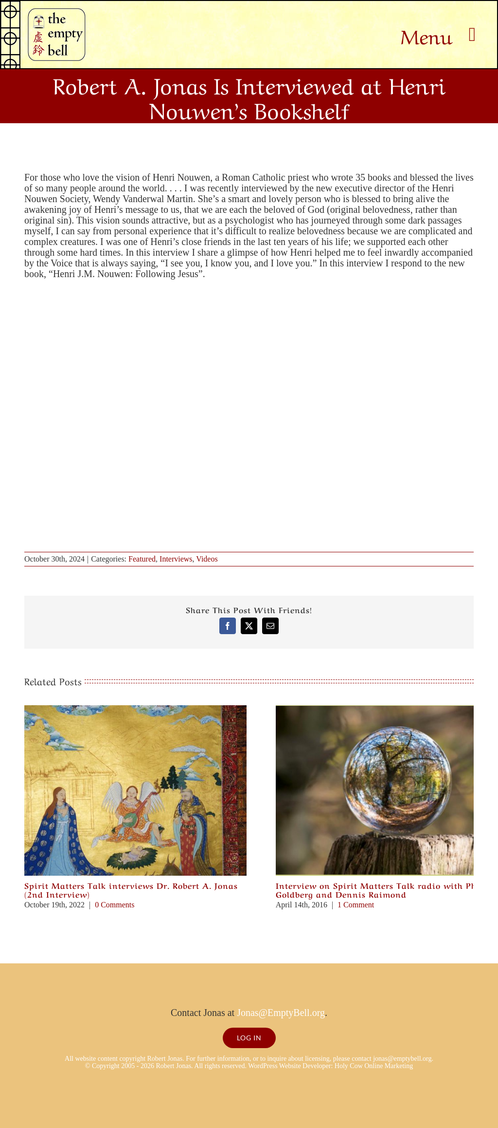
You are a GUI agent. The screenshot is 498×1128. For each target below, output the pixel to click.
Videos (206, 559)
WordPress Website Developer (289, 1066)
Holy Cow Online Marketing (374, 1066)
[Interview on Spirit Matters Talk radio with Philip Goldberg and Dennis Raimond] (387, 710)
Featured (142, 559)
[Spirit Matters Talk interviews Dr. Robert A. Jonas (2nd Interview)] (135, 710)
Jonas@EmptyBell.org (281, 1012)
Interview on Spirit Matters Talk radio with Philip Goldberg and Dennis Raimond (384, 889)
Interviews (176, 559)
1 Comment (356, 905)
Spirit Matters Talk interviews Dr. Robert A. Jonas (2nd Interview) (131, 889)
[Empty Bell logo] (57, 13)
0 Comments (114, 905)
